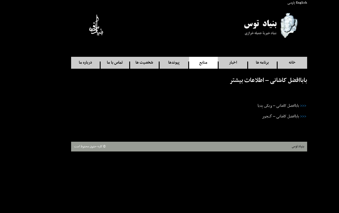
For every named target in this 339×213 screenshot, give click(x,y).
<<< (284, 105)
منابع (184, 62)
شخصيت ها (125, 62)
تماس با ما (95, 62)
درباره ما (66, 62)
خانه (272, 62)
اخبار (213, 62)
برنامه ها (242, 62)
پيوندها (154, 62)
